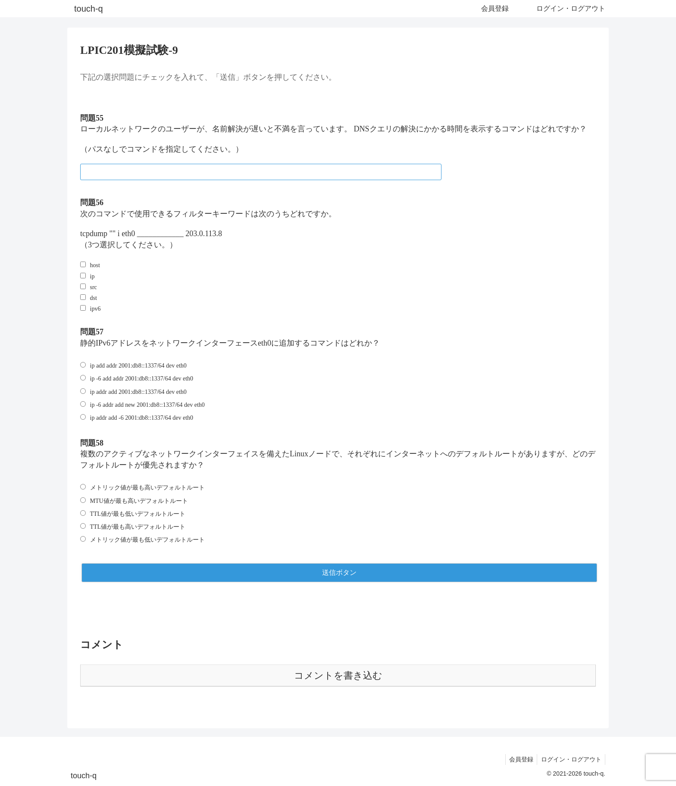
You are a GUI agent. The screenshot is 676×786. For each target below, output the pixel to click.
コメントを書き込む (338, 675)
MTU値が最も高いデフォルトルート (139, 501)
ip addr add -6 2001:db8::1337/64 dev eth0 (142, 418)
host (95, 265)
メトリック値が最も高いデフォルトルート (147, 487)
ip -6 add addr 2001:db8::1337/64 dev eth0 (142, 378)
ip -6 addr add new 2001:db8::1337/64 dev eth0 (147, 405)
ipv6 (95, 309)
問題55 (91, 118)
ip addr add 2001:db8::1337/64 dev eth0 (138, 392)
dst (93, 298)
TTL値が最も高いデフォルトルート (138, 527)
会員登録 (519, 759)
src (93, 287)
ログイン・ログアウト (570, 759)
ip (92, 276)
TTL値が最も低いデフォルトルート (138, 514)
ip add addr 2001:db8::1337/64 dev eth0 (138, 365)
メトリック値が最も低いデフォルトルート (147, 539)
